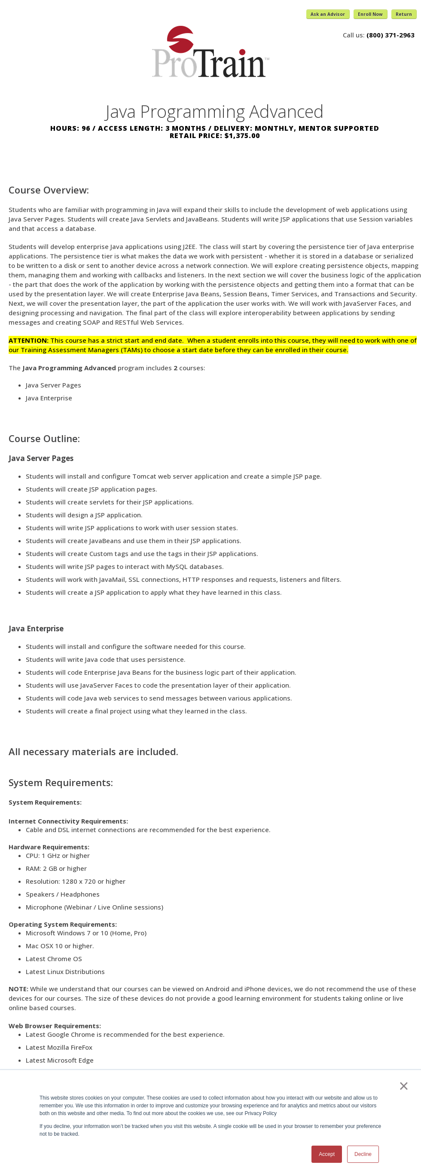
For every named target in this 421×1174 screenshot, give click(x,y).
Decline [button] (363, 1154)
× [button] (404, 1086)
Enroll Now (370, 14)
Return (404, 14)
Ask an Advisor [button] (328, 14)
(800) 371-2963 (390, 35)
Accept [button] (327, 1154)
